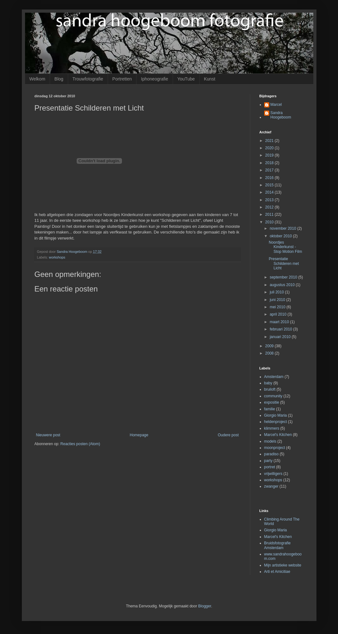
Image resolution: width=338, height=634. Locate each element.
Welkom (37, 78)
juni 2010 (278, 300)
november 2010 (283, 228)
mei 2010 (278, 307)
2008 (270, 353)
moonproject (274, 447)
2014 (270, 192)
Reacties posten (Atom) (80, 444)
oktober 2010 (281, 236)
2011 (270, 214)
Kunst (209, 78)
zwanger (271, 486)
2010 (270, 222)
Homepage (139, 435)
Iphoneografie (154, 78)
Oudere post (228, 435)
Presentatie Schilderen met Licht (284, 263)
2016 (270, 178)
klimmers (271, 428)
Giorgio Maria (275, 415)
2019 (270, 155)
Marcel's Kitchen (278, 434)
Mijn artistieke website (282, 565)
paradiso (271, 454)
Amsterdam (274, 377)
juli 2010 (277, 292)
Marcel (276, 104)
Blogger (204, 606)
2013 (270, 200)
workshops (57, 257)
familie (269, 409)
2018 (270, 163)
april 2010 (278, 314)
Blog (58, 78)
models (270, 441)
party (268, 460)
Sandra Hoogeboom (281, 115)
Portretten (122, 78)
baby (268, 383)
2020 (270, 148)
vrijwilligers (273, 473)
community (273, 396)
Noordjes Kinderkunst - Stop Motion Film (285, 247)
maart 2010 (280, 322)
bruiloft (270, 389)
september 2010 (284, 277)
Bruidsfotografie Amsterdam (277, 545)
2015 (270, 185)
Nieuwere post (48, 435)
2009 (270, 346)
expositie (271, 402)
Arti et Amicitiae (277, 571)
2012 (270, 207)
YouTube (186, 78)
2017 (270, 170)
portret (269, 467)
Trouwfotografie (88, 78)
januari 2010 (280, 337)
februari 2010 (281, 329)
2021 (270, 140)
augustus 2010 (283, 285)
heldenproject (275, 421)
